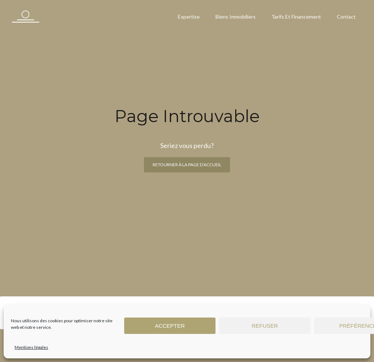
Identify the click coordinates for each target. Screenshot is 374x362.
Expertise (189, 16)
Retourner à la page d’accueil (187, 164)
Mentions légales (31, 347)
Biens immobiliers (235, 16)
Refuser (265, 326)
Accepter (170, 326)
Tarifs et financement (296, 16)
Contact (346, 16)
